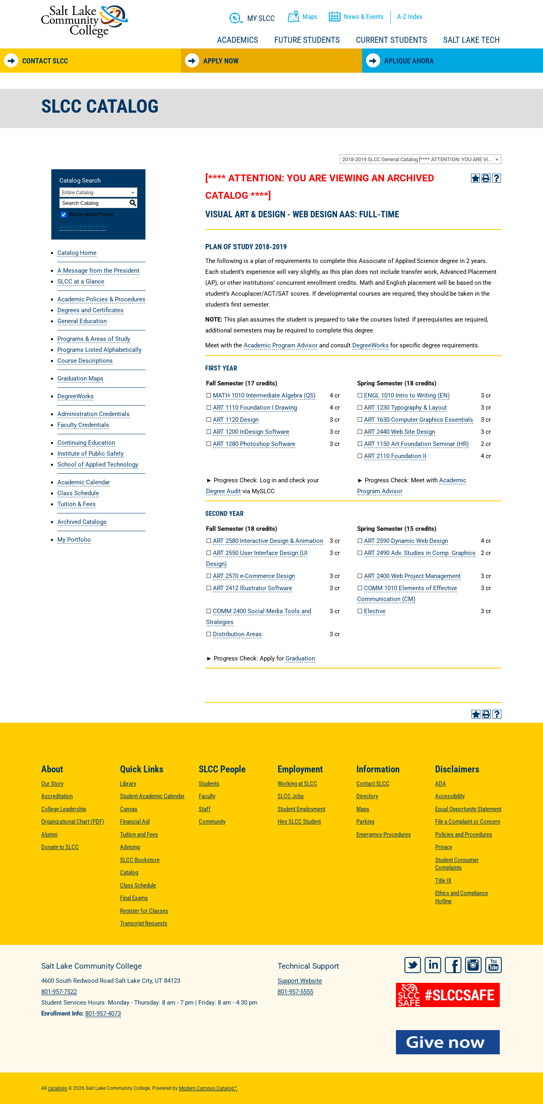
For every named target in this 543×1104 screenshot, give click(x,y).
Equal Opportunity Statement (468, 809)
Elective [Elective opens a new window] (374, 611)
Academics (237, 40)
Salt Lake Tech (471, 40)
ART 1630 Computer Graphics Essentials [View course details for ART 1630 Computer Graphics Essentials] (418, 419)
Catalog (129, 872)
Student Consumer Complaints (457, 864)
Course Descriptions (85, 360)
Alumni (49, 834)
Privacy (443, 847)
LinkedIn (433, 965)
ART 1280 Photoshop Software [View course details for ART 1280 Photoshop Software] (254, 444)
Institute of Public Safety (90, 453)
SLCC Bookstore (140, 860)
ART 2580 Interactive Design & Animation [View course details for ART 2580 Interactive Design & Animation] (268, 541)
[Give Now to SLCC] (449, 1042)
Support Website (300, 980)
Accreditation (57, 796)
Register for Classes (144, 911)
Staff (204, 809)
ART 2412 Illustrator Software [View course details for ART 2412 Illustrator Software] (252, 588)
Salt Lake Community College (84, 21)
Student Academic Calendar (152, 796)
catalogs (57, 1088)
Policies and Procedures (463, 834)
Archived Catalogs (82, 522)
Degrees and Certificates (90, 310)
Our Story (52, 783)
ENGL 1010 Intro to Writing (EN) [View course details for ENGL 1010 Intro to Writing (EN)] (407, 395)
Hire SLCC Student (299, 821)
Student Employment (301, 809)
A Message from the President (98, 270)
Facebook (453, 965)
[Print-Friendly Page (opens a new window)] (486, 178)
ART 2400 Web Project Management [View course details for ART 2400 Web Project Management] (412, 576)
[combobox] (420, 159)
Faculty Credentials (83, 425)
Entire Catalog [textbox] (77, 192)
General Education (82, 321)
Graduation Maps (80, 378)
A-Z (409, 17)
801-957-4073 (103, 1013)
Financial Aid (134, 821)
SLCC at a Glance (80, 281)
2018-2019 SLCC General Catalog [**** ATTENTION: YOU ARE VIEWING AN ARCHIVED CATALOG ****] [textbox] (421, 159)
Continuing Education (86, 442)
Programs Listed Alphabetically (99, 349)
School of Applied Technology (97, 464)
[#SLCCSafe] (449, 995)
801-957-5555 (295, 991)
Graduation (300, 658)
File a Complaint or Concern (467, 821)
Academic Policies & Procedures (101, 299)
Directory (367, 796)
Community (212, 821)
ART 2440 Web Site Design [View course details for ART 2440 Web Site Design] (399, 431)
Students (209, 783)
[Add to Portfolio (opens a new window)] (475, 178)
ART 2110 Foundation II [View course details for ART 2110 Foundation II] (395, 456)
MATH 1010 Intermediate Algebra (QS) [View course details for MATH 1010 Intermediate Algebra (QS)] (264, 395)
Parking (365, 821)
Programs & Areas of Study (93, 339)
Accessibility (450, 796)
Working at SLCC (297, 783)
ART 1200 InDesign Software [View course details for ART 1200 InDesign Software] (251, 431)
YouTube (493, 965)
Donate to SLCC (60, 847)
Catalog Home (77, 253)
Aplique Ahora (400, 60)
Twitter (412, 965)
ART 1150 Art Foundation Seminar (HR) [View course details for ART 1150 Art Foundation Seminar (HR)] (416, 444)
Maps (362, 809)
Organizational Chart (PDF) (72, 821)
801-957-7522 (59, 991)
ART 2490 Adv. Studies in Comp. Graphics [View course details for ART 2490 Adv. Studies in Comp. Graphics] (420, 553)
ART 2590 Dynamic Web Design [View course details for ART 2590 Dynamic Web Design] (406, 541)
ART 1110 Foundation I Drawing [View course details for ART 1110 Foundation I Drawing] (255, 407)
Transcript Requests (143, 923)
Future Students (307, 40)
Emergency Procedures (383, 834)
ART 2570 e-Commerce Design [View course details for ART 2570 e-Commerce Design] (254, 576)
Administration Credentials (93, 414)
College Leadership (63, 809)
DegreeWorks (75, 396)
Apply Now (211, 60)
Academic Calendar (83, 482)
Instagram (473, 965)
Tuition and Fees (139, 834)
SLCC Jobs (291, 796)
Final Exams (134, 898)
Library (128, 783)
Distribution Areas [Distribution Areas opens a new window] (237, 634)
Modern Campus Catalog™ (208, 1088)
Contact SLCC (36, 60)
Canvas (128, 809)
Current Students (391, 40)
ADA (440, 783)
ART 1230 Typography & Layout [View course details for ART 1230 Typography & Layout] (405, 407)
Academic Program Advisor (281, 345)
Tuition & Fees (76, 504)
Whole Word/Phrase (91, 214)
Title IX (443, 880)
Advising (130, 847)
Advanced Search (82, 226)
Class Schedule (78, 493)
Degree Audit (223, 491)
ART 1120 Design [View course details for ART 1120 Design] (236, 419)
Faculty (207, 796)
